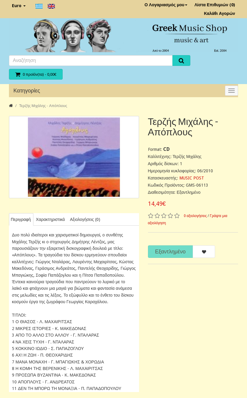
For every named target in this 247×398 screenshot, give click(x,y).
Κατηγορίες (26, 90)
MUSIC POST (191, 178)
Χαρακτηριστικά (50, 219)
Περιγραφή (21, 219)
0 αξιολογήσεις (195, 216)
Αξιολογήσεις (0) (85, 219)
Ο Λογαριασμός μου (165, 4)
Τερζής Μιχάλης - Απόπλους (43, 105)
